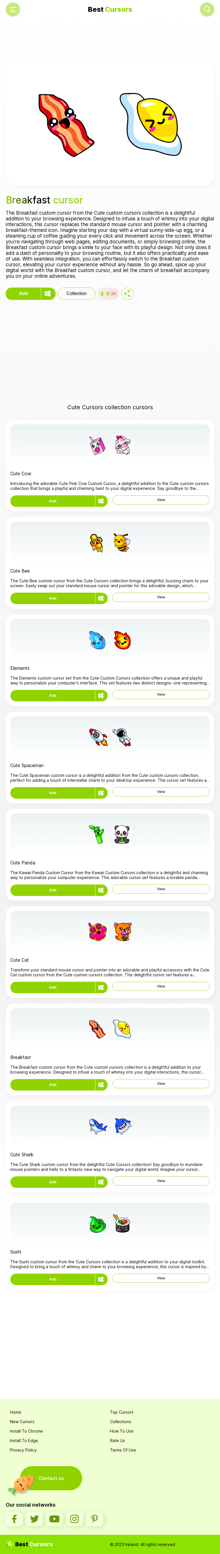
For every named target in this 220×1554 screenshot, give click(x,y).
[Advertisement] (110, 42)
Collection (76, 293)
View (161, 500)
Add (23, 293)
